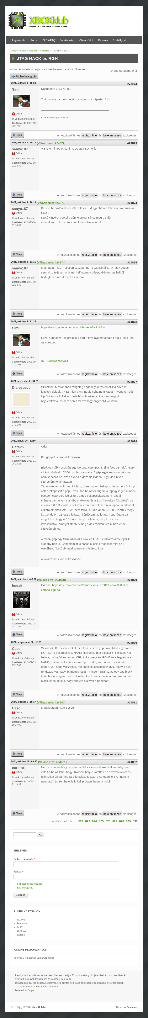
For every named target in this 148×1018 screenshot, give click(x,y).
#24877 (132, 381)
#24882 (132, 762)
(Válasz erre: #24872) (51, 143)
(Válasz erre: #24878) (51, 579)
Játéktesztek (67, 40)
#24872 (132, 83)
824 (94, 821)
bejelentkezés (62, 69)
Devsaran (132, 1007)
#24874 (132, 202)
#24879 (132, 579)
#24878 (132, 441)
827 (114, 821)
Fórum (34, 40)
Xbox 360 (33, 51)
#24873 (132, 143)
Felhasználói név (24, 859)
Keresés (103, 40)
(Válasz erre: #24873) (51, 202)
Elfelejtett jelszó (25, 887)
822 (80, 821)
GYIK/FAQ (49, 40)
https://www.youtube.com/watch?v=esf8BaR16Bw (73, 327)
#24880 (132, 642)
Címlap (13, 51)
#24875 (132, 262)
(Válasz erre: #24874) (51, 262)
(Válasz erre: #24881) (52, 762)
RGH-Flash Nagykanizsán (54, 117)
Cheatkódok (86, 40)
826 (108, 821)
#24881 (132, 702)
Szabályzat (119, 40)
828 (121, 821)
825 (101, 821)
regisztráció (41, 69)
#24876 (132, 322)
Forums (22, 51)
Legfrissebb (19, 40)
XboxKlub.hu (39, 1007)
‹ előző (67, 821)
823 (87, 821)
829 (128, 821)
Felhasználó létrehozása (29, 884)
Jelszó (18, 871)
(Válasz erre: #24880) (51, 702)
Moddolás (44, 51)
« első (56, 821)
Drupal (31, 990)
